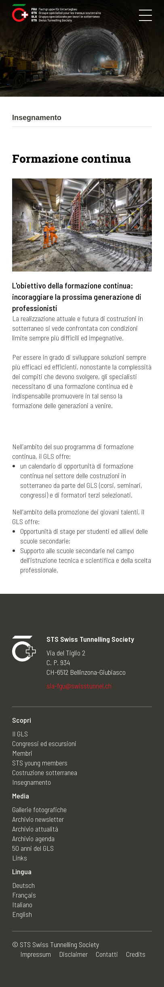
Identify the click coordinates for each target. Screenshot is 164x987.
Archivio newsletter (38, 819)
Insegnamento (31, 782)
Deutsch (23, 885)
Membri (22, 753)
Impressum (35, 954)
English (22, 914)
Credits (135, 954)
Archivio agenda (33, 838)
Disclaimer (73, 954)
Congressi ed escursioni (44, 743)
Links (19, 857)
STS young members (39, 762)
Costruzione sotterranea (44, 772)
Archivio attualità (35, 828)
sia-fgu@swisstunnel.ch (78, 685)
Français (24, 894)
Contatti (107, 954)
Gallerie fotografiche (39, 809)
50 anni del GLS (33, 848)
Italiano (22, 904)
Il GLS (20, 733)
